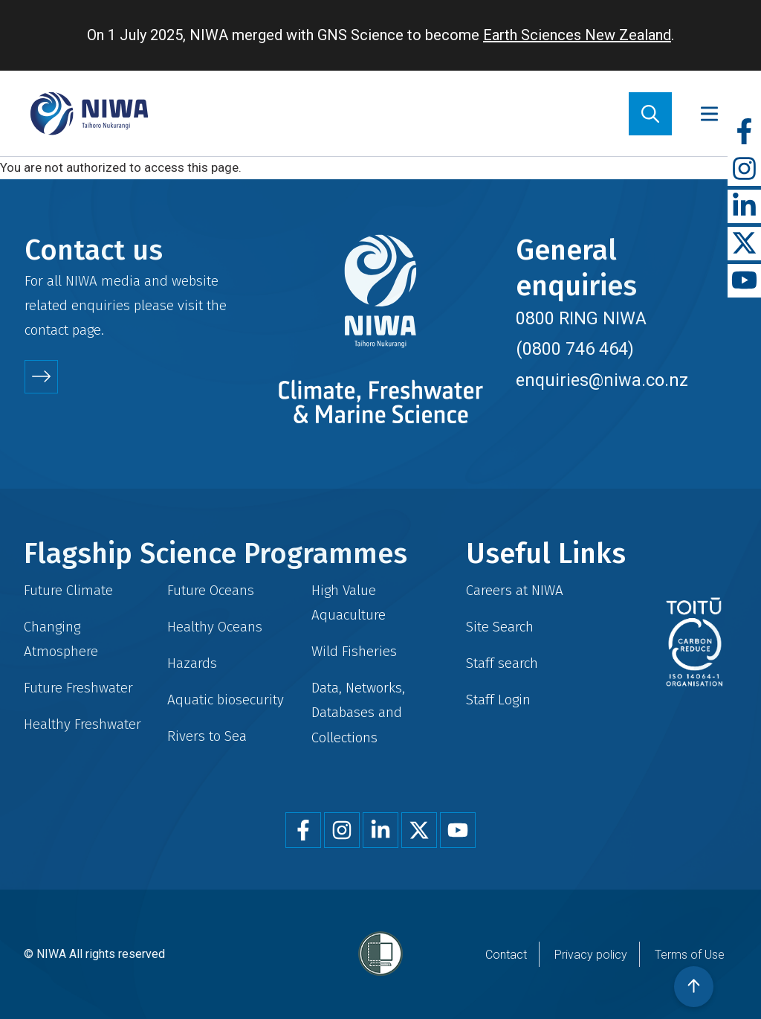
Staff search (502, 663)
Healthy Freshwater (82, 724)
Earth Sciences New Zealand (577, 35)
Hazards (192, 663)
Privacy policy (590, 955)
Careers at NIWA (514, 590)
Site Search (500, 626)
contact (46, 329)
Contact (506, 955)
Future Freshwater (78, 687)
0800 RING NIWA (581, 318)
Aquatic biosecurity (225, 699)
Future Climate (68, 590)
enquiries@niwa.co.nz (602, 380)
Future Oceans (210, 590)
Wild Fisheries (354, 651)
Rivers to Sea (207, 736)
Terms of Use (690, 955)
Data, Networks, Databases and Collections (358, 712)
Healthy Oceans (214, 626)
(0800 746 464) (575, 348)
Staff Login (498, 699)
